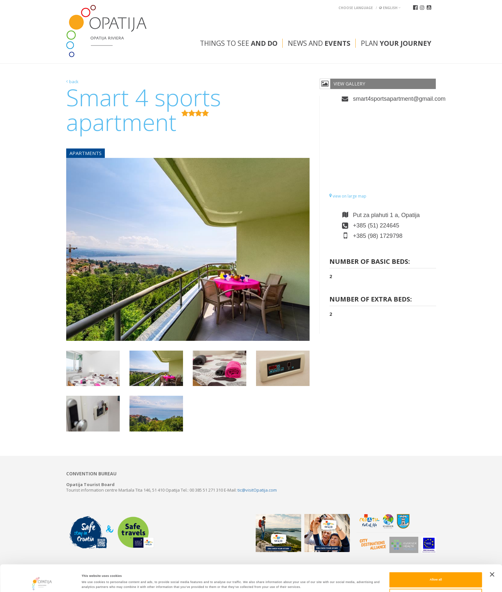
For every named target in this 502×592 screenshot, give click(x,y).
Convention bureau (91, 473)
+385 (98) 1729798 (378, 236)
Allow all (436, 557)
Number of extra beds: (370, 299)
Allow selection (436, 573)
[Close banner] (492, 551)
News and (319, 43)
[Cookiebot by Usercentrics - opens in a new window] (42, 581)
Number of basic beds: (369, 262)
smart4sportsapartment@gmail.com (394, 99)
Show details (269, 581)
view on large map (347, 196)
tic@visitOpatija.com (257, 490)
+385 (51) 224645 (376, 225)
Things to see (238, 43)
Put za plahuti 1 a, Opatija (386, 215)
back (74, 81)
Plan (396, 43)
